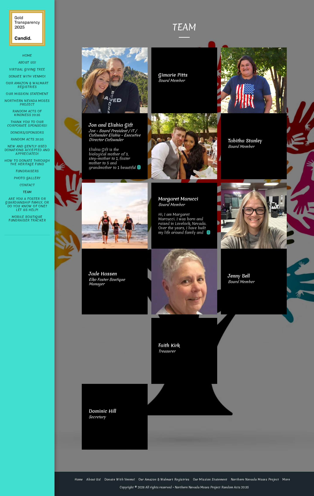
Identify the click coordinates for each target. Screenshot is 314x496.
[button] (16, 247)
